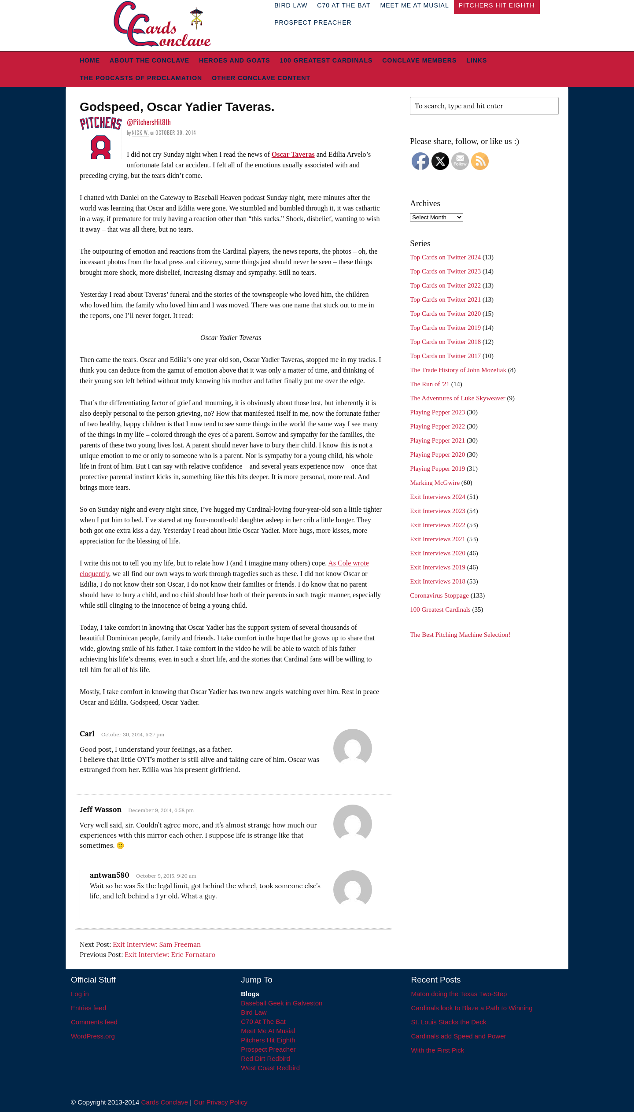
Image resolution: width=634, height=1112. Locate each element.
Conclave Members (419, 60)
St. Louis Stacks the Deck (449, 1022)
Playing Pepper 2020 (437, 454)
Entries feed (88, 1008)
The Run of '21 (430, 384)
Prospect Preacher (312, 22)
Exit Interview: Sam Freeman (157, 944)
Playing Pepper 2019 (437, 468)
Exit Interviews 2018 (437, 581)
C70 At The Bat (263, 1021)
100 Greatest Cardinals (326, 60)
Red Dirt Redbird (265, 1058)
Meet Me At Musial (268, 1030)
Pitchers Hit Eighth (268, 1040)
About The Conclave (149, 60)
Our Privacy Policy (220, 1102)
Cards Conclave (164, 1102)
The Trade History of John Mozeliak (458, 369)
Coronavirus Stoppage (439, 595)
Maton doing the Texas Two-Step (459, 993)
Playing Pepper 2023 (437, 412)
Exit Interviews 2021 (437, 539)
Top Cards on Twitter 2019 (445, 327)
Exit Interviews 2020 (437, 553)
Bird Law (253, 1012)
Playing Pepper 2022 (437, 426)
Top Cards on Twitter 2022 (445, 285)
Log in (80, 993)
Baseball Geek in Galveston (281, 1003)
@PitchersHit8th (149, 122)
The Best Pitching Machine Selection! (460, 634)
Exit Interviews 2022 (437, 524)
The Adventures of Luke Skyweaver (457, 398)
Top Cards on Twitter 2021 (445, 299)
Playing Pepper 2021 (437, 440)
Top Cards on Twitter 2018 (445, 341)
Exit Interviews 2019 (437, 567)
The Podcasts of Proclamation (141, 77)
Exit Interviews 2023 (437, 510)
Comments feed (94, 1022)
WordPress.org (93, 1036)
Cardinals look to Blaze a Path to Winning (472, 1008)
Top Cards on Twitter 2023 (445, 271)
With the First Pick (437, 1050)
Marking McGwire (435, 482)
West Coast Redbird (270, 1067)
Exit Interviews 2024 (437, 496)
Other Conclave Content (261, 77)
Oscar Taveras (293, 154)
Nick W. (140, 132)
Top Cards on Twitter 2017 (445, 355)
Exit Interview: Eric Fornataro (170, 954)
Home (90, 60)
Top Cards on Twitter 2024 (445, 257)
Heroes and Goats (234, 60)
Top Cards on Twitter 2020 (445, 313)
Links (476, 60)
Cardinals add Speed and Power (458, 1036)
